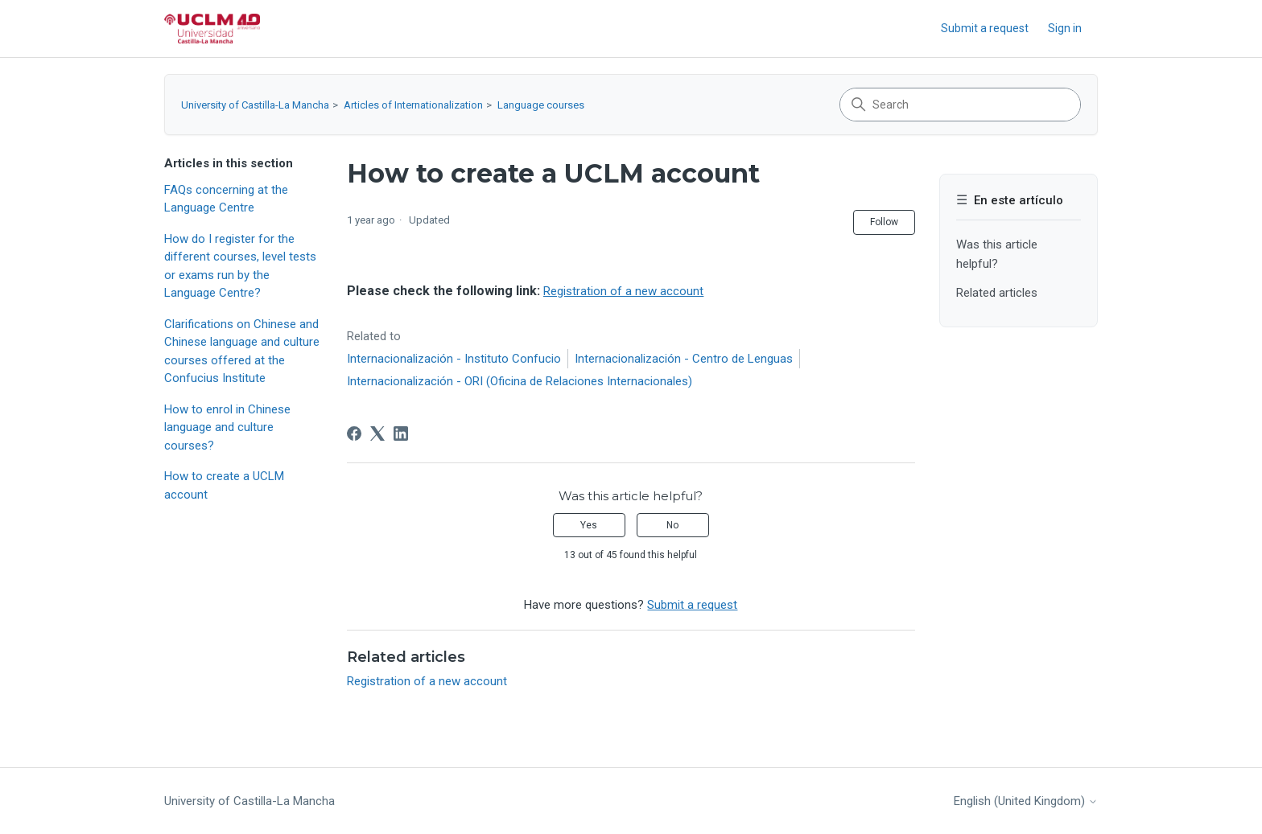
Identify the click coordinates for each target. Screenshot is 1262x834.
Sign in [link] (1065, 28)
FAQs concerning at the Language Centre (226, 199)
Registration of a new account (623, 291)
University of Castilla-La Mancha (255, 105)
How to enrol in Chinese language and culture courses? (227, 427)
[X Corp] (377, 433)
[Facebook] (354, 433)
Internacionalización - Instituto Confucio (454, 358)
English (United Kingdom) (1026, 801)
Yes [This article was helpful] (588, 525)
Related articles (996, 293)
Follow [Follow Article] (884, 222)
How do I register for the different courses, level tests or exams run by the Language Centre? (240, 266)
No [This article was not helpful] (672, 525)
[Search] (960, 104)
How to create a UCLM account (224, 485)
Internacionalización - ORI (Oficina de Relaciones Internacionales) (519, 381)
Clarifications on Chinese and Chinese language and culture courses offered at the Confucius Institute (242, 351)
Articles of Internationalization (413, 105)
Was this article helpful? (996, 254)
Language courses (540, 105)
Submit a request (985, 28)
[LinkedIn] (401, 433)
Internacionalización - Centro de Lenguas (684, 358)
